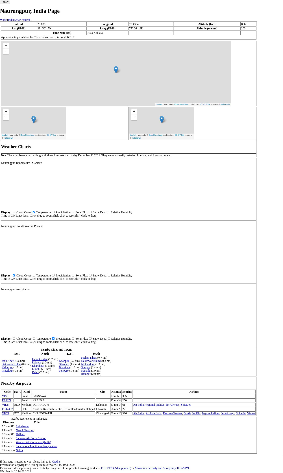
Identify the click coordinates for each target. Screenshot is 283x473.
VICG (5, 413)
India (11, 19)
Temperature (43, 212)
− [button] (6, 51)
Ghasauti (64, 364)
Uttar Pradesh (23, 19)
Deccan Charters (172, 413)
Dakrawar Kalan (11, 364)
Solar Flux (82, 212)
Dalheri (20, 434)
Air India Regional (144, 404)
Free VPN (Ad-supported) (116, 468)
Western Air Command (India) (33, 442)
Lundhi (36, 368)
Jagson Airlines (211, 413)
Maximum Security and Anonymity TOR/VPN (162, 468)
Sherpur (85, 367)
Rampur (86, 373)
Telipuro (64, 370)
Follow (4, 2)
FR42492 (7, 409)
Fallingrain (225, 104)
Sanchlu (86, 370)
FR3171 (6, 400)
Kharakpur (38, 365)
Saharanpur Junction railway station (36, 446)
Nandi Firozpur (25, 430)
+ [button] (6, 46)
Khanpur (64, 360)
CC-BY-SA (205, 104)
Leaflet (159, 104)
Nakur (19, 450)
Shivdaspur (22, 426)
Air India (138, 413)
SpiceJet (186, 404)
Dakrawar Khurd (91, 360)
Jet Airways (172, 404)
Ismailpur (7, 370)
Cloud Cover (23, 212)
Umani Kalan (39, 359)
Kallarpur (7, 367)
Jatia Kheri (8, 360)
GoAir (187, 413)
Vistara (251, 413)
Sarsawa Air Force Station (31, 438)
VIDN (5, 404)
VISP (5, 396)
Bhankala (64, 367)
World (3, 19)
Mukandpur (88, 364)
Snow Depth (100, 212)
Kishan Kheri (89, 357)
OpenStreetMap (181, 104)
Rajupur (36, 362)
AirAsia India (154, 413)
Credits (56, 461)
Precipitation (63, 212)
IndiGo (160, 404)
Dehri (35, 372)
